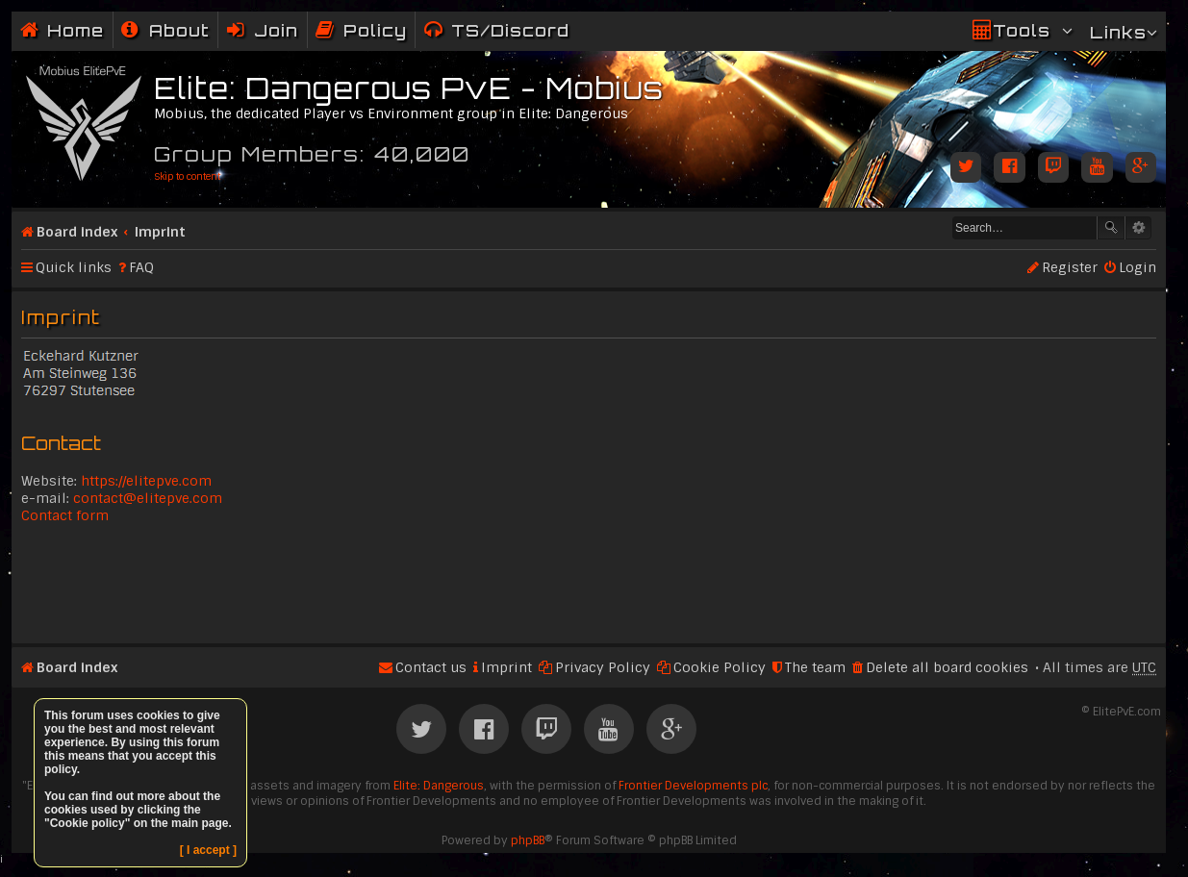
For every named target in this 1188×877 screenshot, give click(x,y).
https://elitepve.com (146, 480)
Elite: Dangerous (438, 785)
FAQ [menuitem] (141, 267)
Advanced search (1138, 227)
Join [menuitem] (276, 30)
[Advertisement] (588, 582)
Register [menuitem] (1070, 267)
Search (1111, 227)
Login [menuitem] (1137, 267)
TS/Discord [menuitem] (510, 30)
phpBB (527, 840)
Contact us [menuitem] (431, 667)
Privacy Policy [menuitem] (602, 667)
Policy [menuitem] (375, 30)
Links (1118, 32)
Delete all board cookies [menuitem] (947, 667)
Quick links (74, 267)
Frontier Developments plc (693, 785)
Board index (77, 231)
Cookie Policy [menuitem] (719, 667)
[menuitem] (165, 30)
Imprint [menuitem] (506, 667)
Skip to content (187, 176)
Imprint (160, 231)
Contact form (65, 515)
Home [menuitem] (75, 30)
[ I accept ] (208, 850)
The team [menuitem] (815, 667)
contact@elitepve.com (147, 498)
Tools (1021, 30)
